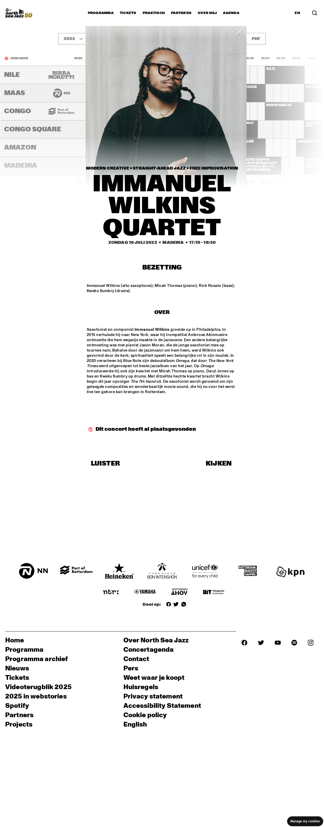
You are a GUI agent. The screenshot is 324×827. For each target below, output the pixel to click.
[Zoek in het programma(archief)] (314, 13)
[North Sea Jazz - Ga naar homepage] (18, 12)
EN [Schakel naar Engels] (297, 13)
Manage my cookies (305, 821)
